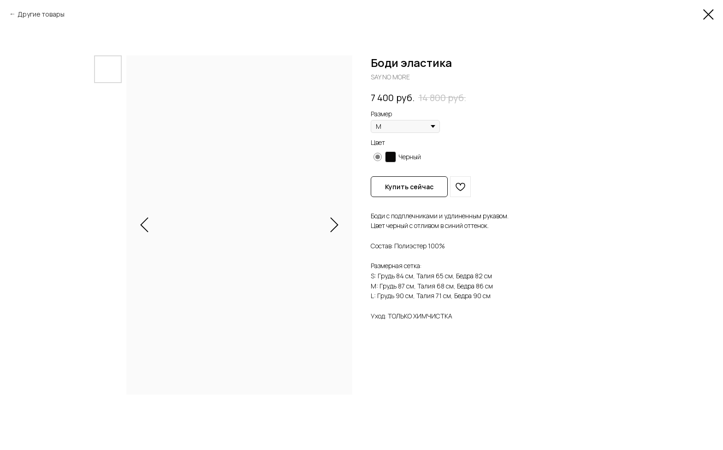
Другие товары (41, 14)
